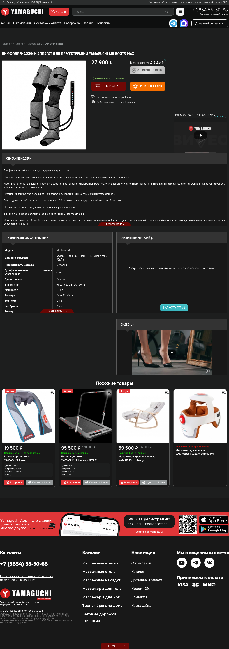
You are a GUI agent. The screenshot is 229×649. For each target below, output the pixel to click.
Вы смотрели (115, 646)
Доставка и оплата (47, 23)
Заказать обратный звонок (214, 14)
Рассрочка (72, 23)
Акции (5, 23)
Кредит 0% (140, 589)
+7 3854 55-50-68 (208, 10)
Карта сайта (141, 606)
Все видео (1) (221, 116)
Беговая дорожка (72, 456)
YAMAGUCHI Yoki (15, 460)
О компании (22, 23)
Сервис (88, 23)
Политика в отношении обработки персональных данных (26, 578)
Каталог (137, 572)
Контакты (103, 23)
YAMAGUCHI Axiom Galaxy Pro (195, 453)
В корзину (14, 482)
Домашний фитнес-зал (209, 23)
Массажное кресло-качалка (137, 456)
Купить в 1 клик (147, 86)
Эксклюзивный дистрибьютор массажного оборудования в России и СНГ (187, 2)
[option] (172, 352)
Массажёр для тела (17, 456)
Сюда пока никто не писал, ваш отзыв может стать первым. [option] (172, 268)
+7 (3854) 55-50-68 (24, 564)
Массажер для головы (190, 450)
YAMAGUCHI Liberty (131, 460)
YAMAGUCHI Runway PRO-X (79, 460)
